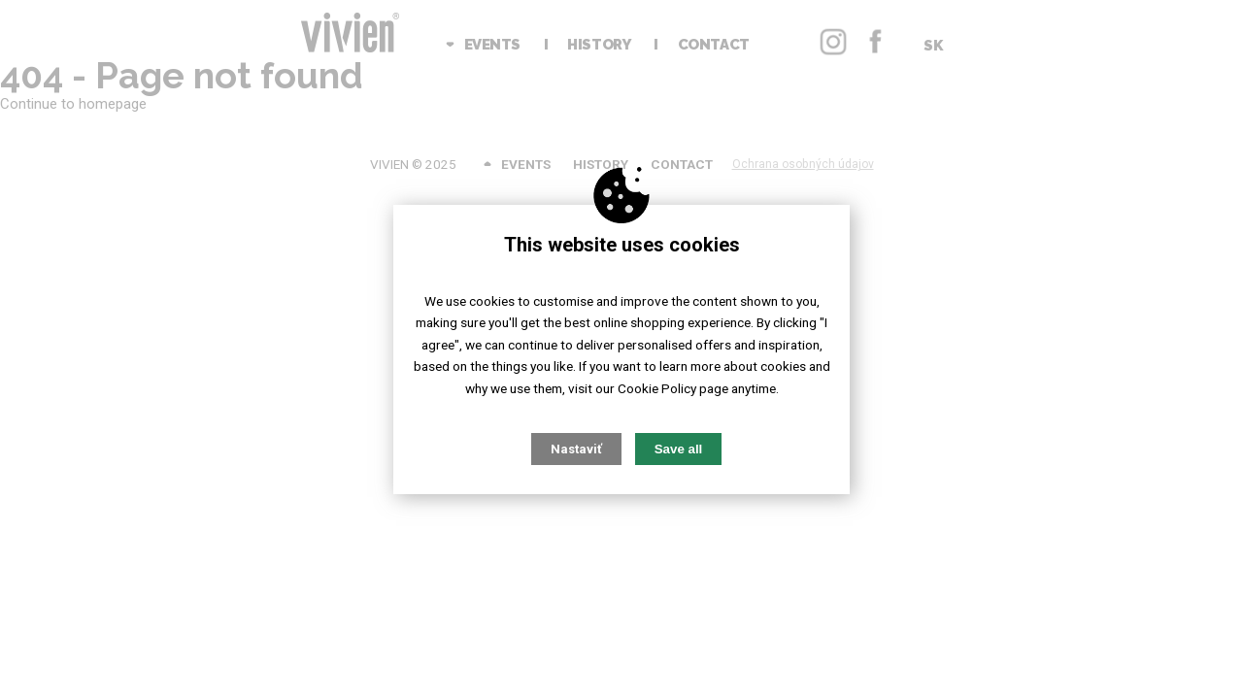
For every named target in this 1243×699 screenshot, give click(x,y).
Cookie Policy (657, 388)
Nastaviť (576, 449)
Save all (679, 449)
